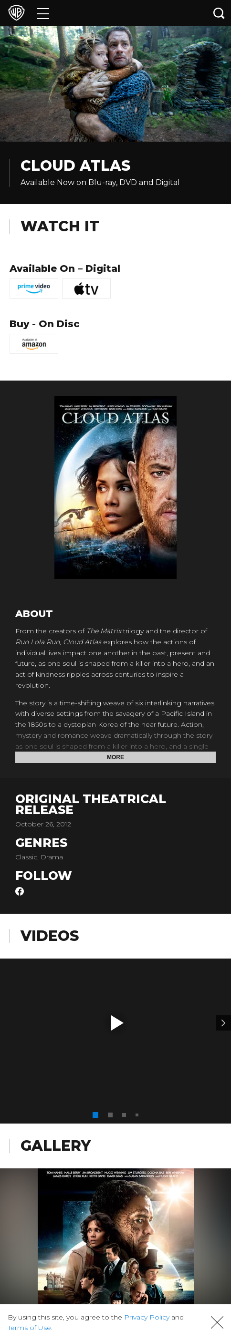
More (115, 757)
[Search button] (219, 13)
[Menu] (43, 13)
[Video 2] (223, 1023)
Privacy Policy (146, 1317)
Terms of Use (29, 1327)
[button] (117, 1023)
